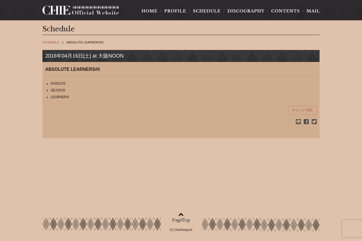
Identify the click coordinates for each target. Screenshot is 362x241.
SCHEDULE (207, 11)
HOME (151, 11)
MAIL (311, 11)
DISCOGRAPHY (246, 11)
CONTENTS (285, 11)
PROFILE (175, 11)
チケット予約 (302, 110)
